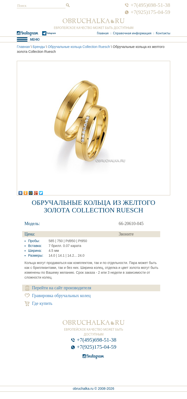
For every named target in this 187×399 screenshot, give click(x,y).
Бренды (39, 47)
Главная (103, 33)
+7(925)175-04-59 (150, 12)
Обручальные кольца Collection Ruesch (79, 47)
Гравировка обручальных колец (58, 295)
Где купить (39, 303)
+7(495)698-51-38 (150, 5)
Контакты (163, 33)
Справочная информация (132, 33)
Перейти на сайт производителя (58, 288)
